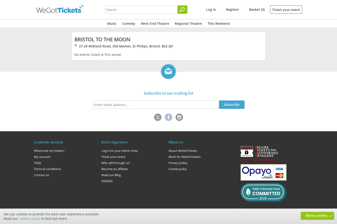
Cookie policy (177, 169)
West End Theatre (155, 23)
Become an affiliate (114, 169)
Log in (211, 9)
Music (112, 23)
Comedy (128, 23)
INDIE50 (107, 181)
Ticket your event (286, 9)
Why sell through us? (115, 163)
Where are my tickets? (49, 151)
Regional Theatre (188, 23)
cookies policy (29, 218)
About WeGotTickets (182, 151)
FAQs (37, 163)
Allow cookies (316, 215)
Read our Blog (111, 175)
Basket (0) (257, 9)
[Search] (182, 9)
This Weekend (219, 23)
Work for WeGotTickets (184, 157)
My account (42, 157)
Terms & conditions (47, 169)
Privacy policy (177, 163)
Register (232, 9)
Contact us (41, 175)
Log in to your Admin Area (119, 151)
